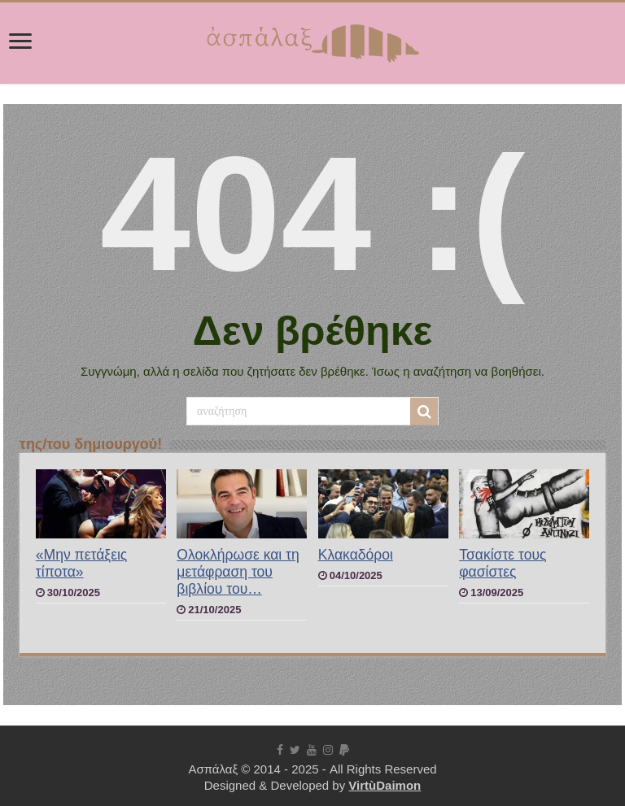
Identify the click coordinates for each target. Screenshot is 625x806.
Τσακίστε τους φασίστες (502, 563)
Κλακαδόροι (355, 555)
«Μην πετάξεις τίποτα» (81, 563)
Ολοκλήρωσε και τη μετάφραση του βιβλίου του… (238, 572)
